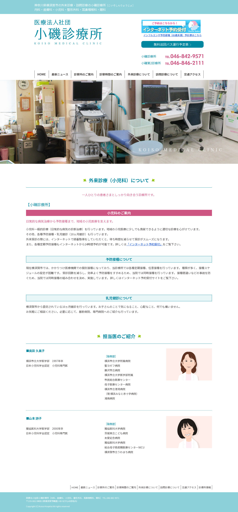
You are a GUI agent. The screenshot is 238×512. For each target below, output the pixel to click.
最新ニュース (60, 74)
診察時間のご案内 (110, 74)
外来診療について (148, 487)
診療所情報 (205, 487)
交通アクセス (192, 74)
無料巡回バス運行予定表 (172, 44)
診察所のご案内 (84, 74)
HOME (41, 74)
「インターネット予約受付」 (144, 244)
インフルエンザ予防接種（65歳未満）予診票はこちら (172, 35)
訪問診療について (167, 74)
